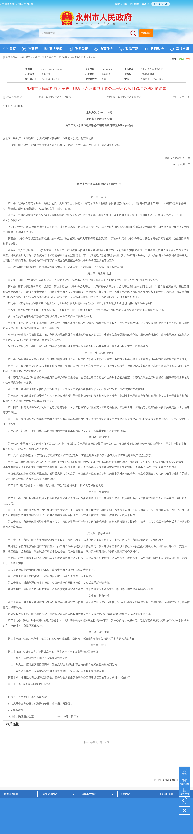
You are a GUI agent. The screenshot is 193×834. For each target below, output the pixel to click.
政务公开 (78, 49)
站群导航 (146, 33)
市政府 (30, 49)
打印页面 (169, 780)
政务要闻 (53, 49)
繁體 (136, 4)
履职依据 (62, 57)
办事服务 (103, 49)
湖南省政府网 (25, 4)
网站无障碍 (121, 4)
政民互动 (128, 49)
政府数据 (154, 49)
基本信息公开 (49, 57)
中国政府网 (8, 4)
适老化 (145, 4)
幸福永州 (179, 49)
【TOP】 (157, 780)
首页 (9, 49)
